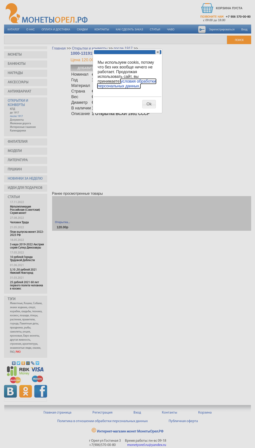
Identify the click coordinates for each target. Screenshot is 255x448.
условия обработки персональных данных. (127, 83)
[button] (157, 52)
